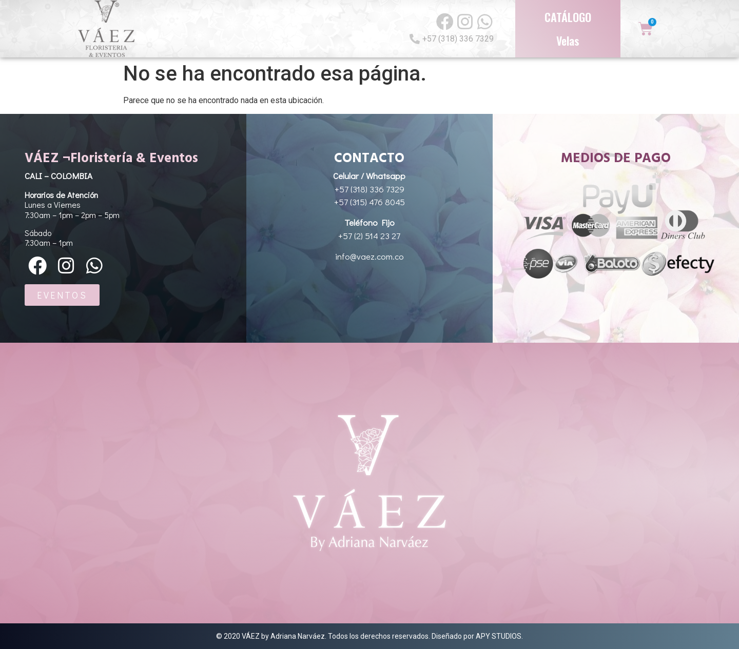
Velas (567, 40)
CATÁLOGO (567, 17)
